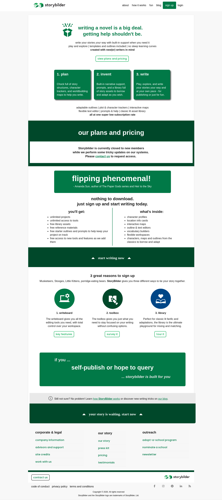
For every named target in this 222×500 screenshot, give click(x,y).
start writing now (111, 258)
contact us (40, 477)
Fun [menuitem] (150, 6)
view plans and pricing (112, 59)
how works (106, 398)
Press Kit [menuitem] (103, 448)
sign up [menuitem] (169, 5)
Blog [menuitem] (158, 5)
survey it (112, 334)
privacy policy (59, 486)
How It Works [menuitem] (138, 6)
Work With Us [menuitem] (43, 462)
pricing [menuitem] (102, 455)
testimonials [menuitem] (106, 462)
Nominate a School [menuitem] (154, 447)
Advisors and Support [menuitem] (49, 447)
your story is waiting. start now (112, 414)
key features (64, 334)
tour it (160, 334)
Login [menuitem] (180, 5)
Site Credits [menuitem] (42, 454)
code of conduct (40, 486)
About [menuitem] (125, 6)
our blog (163, 398)
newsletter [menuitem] (149, 454)
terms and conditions (82, 486)
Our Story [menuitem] (104, 441)
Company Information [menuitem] (49, 440)
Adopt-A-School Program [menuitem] (159, 440)
